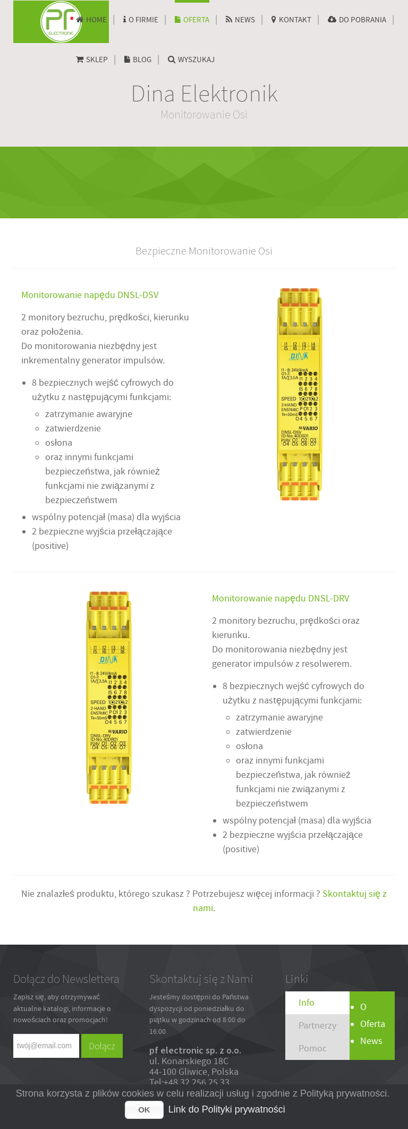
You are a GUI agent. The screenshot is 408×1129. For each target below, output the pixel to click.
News (371, 1041)
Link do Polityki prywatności (226, 1109)
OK (144, 1109)
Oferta (372, 1024)
